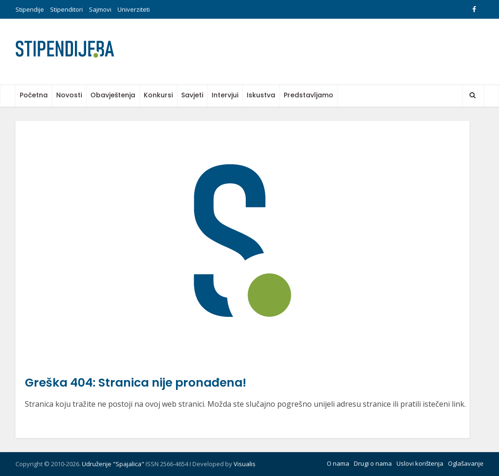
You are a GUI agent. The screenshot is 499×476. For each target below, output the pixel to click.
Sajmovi (100, 9)
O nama (338, 463)
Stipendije (29, 9)
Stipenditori (66, 9)
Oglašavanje (466, 463)
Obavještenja (112, 95)
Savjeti (192, 95)
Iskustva (261, 95)
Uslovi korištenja (419, 463)
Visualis (245, 464)
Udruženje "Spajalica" (113, 464)
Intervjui (225, 95)
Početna (34, 95)
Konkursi (158, 95)
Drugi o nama (373, 463)
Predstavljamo (308, 95)
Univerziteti (133, 9)
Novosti (69, 95)
